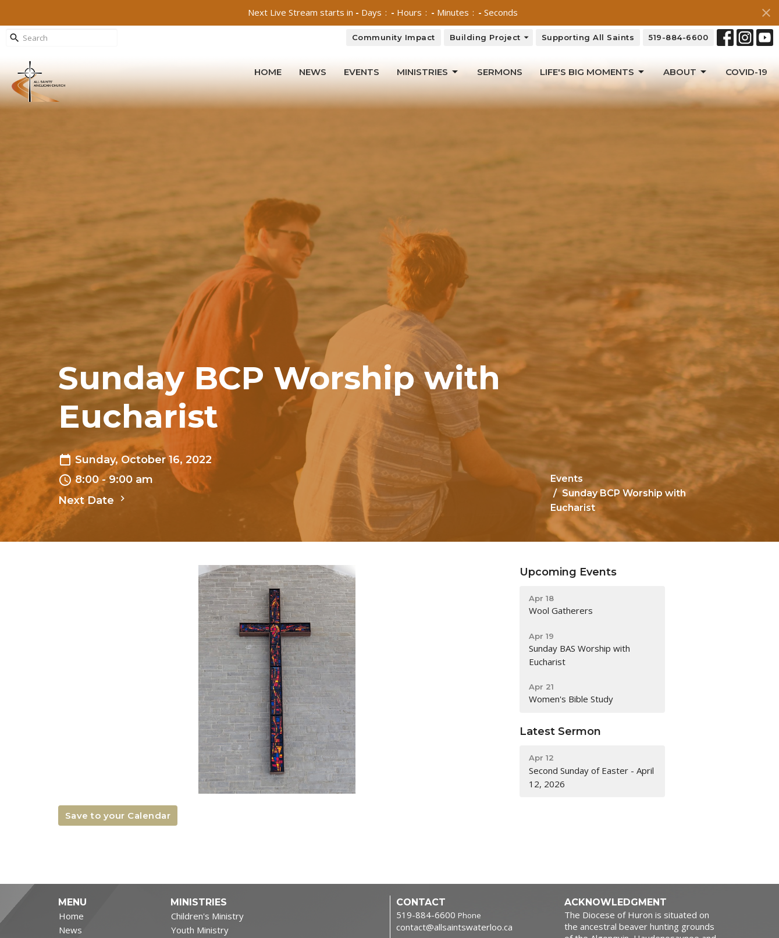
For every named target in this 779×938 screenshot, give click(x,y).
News (312, 71)
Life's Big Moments (593, 72)
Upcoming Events (568, 572)
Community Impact (393, 37)
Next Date (93, 500)
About (685, 72)
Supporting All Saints (588, 37)
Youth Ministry (200, 930)
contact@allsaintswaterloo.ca (454, 927)
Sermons (499, 71)
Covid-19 (746, 71)
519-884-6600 (678, 37)
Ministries (428, 72)
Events (361, 71)
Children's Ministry (207, 916)
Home (268, 71)
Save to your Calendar (118, 815)
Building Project (490, 37)
